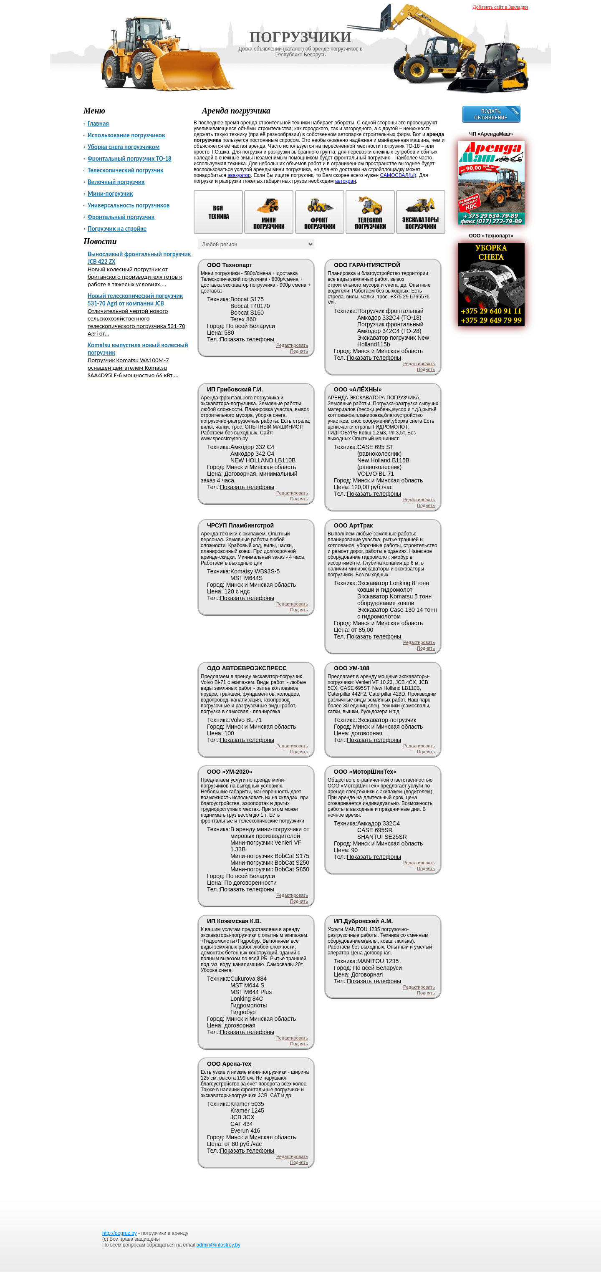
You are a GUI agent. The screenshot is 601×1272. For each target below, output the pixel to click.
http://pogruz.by (119, 1233)
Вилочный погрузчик (116, 182)
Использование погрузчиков (126, 135)
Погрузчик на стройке (117, 228)
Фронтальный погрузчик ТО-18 (130, 158)
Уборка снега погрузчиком (123, 147)
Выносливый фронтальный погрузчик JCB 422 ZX (141, 269)
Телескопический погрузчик (125, 170)
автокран (345, 181)
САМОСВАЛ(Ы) (398, 175)
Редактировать (292, 345)
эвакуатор (238, 175)
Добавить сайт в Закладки (500, 7)
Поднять (299, 350)
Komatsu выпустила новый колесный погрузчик (141, 360)
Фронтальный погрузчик (121, 217)
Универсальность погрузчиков (129, 205)
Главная (98, 123)
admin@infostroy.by (218, 1245)
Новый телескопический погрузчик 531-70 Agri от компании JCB (141, 314)
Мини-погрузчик (110, 193)
